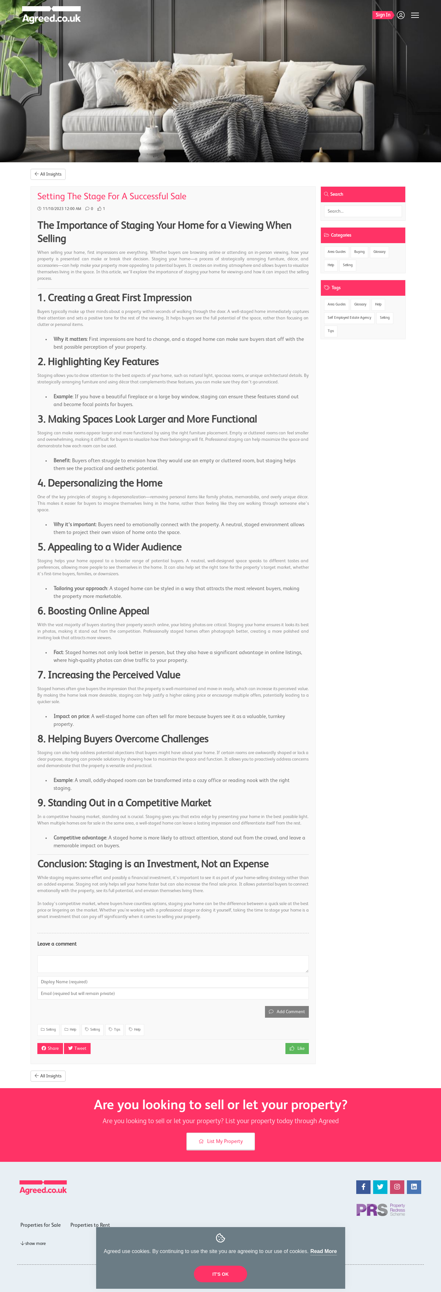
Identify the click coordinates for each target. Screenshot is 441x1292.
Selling (348, 265)
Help (331, 265)
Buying (359, 252)
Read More (323, 1251)
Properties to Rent (90, 1225)
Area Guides (337, 252)
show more (33, 1243)
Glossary (379, 252)
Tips (331, 331)
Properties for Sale (40, 1225)
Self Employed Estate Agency (349, 318)
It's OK (220, 1274)
